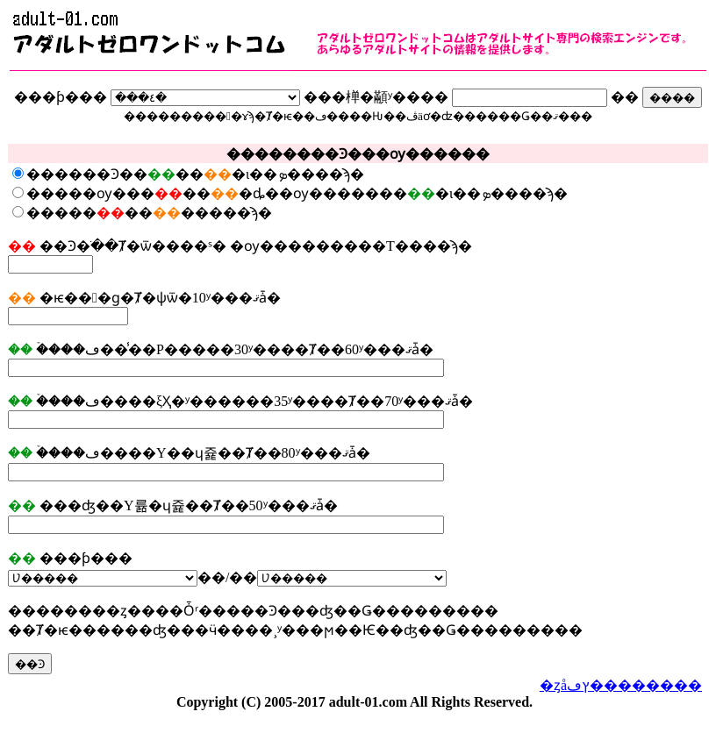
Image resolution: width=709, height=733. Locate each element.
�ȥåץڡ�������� (621, 685)
